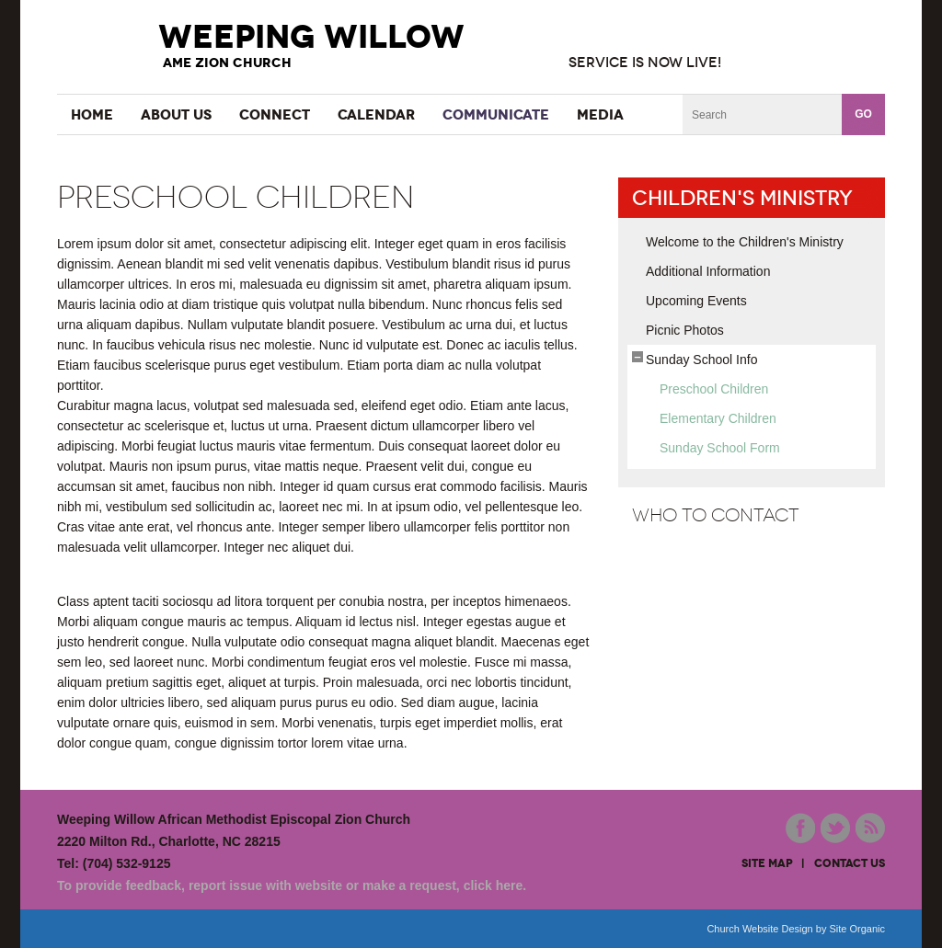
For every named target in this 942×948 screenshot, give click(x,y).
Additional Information (708, 271)
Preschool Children (714, 389)
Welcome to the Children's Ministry (745, 241)
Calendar (376, 114)
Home (92, 114)
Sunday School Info (701, 359)
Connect (274, 114)
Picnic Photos (685, 330)
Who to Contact (715, 515)
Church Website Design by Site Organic (795, 928)
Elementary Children (718, 418)
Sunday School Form (720, 447)
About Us (176, 114)
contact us (849, 863)
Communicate (495, 114)
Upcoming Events (696, 300)
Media (600, 114)
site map (767, 863)
